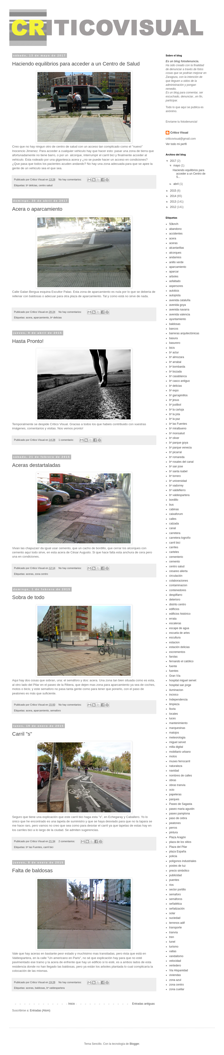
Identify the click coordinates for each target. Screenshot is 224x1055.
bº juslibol (175, 404)
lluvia (172, 708)
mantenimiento (178, 723)
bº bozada (175, 371)
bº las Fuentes (34, 847)
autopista (175, 295)
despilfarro (175, 594)
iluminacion (176, 690)
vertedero (175, 965)
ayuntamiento (177, 319)
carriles (173, 547)
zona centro (41, 573)
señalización (177, 908)
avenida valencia (179, 314)
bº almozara (176, 357)
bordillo (173, 499)
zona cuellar (176, 989)
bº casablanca (178, 376)
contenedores (177, 590)
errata (172, 618)
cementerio (176, 557)
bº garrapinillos (178, 395)
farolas (173, 656)
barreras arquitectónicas (184, 333)
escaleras (175, 623)
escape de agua (179, 628)
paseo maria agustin (181, 808)
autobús (174, 290)
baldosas (40, 987)
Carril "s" (22, 734)
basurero (174, 343)
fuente (173, 666)
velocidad (175, 960)
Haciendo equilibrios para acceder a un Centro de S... (189, 174)
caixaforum (176, 514)
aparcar (174, 271)
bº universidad (178, 481)
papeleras (175, 794)
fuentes (173, 670)
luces (172, 718)
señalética (175, 903)
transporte (175, 927)
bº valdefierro (177, 490)
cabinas (174, 509)
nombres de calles (180, 775)
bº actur (174, 352)
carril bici (48, 847)
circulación (175, 575)
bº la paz (174, 419)
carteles (174, 552)
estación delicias (179, 647)
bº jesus (174, 400)
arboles (173, 276)
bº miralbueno (177, 428)
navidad (174, 770)
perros (173, 827)
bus (171, 504)
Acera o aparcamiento (37, 209)
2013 (173, 201)
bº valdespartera (55, 987)
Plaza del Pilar (178, 846)
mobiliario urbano (180, 751)
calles (172, 519)
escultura (175, 637)
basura (173, 338)
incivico (173, 694)
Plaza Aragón (177, 837)
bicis (172, 347)
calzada (174, 523)
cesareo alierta (178, 571)
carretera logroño (179, 537)
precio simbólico (179, 870)
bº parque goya (178, 442)
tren (171, 937)
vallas (172, 951)
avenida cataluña (179, 300)
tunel (172, 941)
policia (173, 856)
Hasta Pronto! (28, 341)
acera (29, 317)
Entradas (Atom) (40, 1010)
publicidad (175, 875)
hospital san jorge (180, 685)
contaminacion (178, 585)
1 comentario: (66, 439)
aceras (29, 573)
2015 (173, 190)
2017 (173, 160)
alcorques (175, 252)
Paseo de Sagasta (180, 804)
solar (172, 913)
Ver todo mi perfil (176, 144)
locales (173, 713)
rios (171, 884)
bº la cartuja (176, 409)
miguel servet (177, 742)
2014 (173, 196)
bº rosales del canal (181, 461)
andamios (175, 257)
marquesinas (177, 728)
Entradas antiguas (143, 1003)
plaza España (177, 851)
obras (172, 780)
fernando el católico (181, 661)
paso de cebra (178, 818)
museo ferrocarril (179, 761)
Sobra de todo (28, 597)
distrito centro (177, 604)
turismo (173, 946)
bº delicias (31, 185)
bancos (173, 328)
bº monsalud (177, 433)
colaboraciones (178, 580)
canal (172, 528)
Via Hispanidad (178, 970)
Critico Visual (179, 132)
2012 (173, 207)
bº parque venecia (180, 447)
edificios (174, 609)
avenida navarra (179, 309)
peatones (175, 823)
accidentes (175, 233)
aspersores (176, 286)
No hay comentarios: (70, 179)
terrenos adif (177, 922)
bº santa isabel (178, 471)
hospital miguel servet (182, 680)
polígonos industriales (182, 861)
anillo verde (176, 262)
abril (176, 184)
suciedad (174, 918)
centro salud (45, 185)
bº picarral (175, 452)
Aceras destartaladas (36, 465)
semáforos (175, 899)
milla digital (176, 746)
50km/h (173, 224)
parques (174, 799)
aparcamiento (41, 317)
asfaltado (175, 281)
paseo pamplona (179, 813)
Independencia (178, 699)
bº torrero (175, 476)
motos (173, 756)
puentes (174, 880)
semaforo (55, 710)
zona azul (175, 980)
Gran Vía (174, 675)
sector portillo (177, 889)
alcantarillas (176, 247)
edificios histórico (179, 613)
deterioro (174, 599)
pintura (173, 832)
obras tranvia (177, 785)
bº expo (173, 390)
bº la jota (174, 414)
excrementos (177, 652)
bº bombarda (177, 366)
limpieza (174, 704)
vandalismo (176, 956)
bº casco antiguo (179, 381)
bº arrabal (175, 362)
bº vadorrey (176, 485)
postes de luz (177, 865)
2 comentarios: (67, 841)
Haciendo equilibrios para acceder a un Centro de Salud (76, 64)
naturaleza (175, 766)
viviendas (175, 975)
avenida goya (177, 305)
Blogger (134, 1043)
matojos (174, 732)
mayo (177, 165)
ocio (171, 789)
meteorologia (177, 737)
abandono (175, 229)
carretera (174, 533)
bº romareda (177, 457)
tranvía (173, 932)
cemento (174, 561)
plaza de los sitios (180, 842)
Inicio (71, 1003)
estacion (174, 642)
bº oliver (174, 438)
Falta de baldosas (32, 870)
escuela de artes (179, 632)
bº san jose (176, 466)
